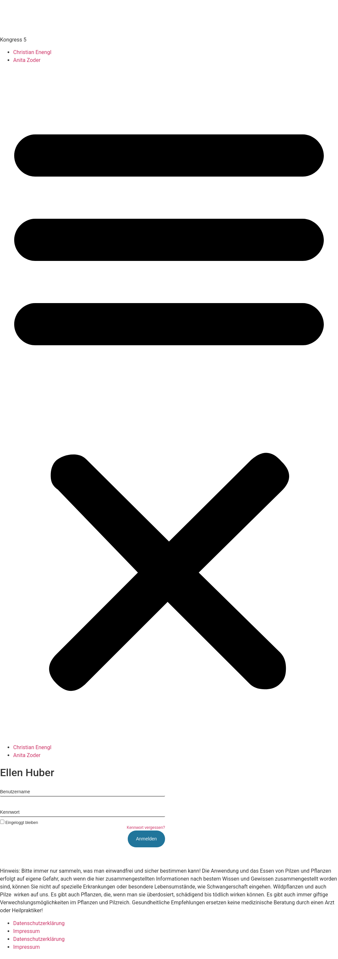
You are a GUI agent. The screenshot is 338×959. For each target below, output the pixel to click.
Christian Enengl (32, 52)
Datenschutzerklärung (39, 923)
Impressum (26, 931)
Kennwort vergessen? (146, 827)
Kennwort (9, 812)
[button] (169, 404)
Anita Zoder (27, 60)
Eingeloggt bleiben (19, 822)
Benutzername (15, 791)
